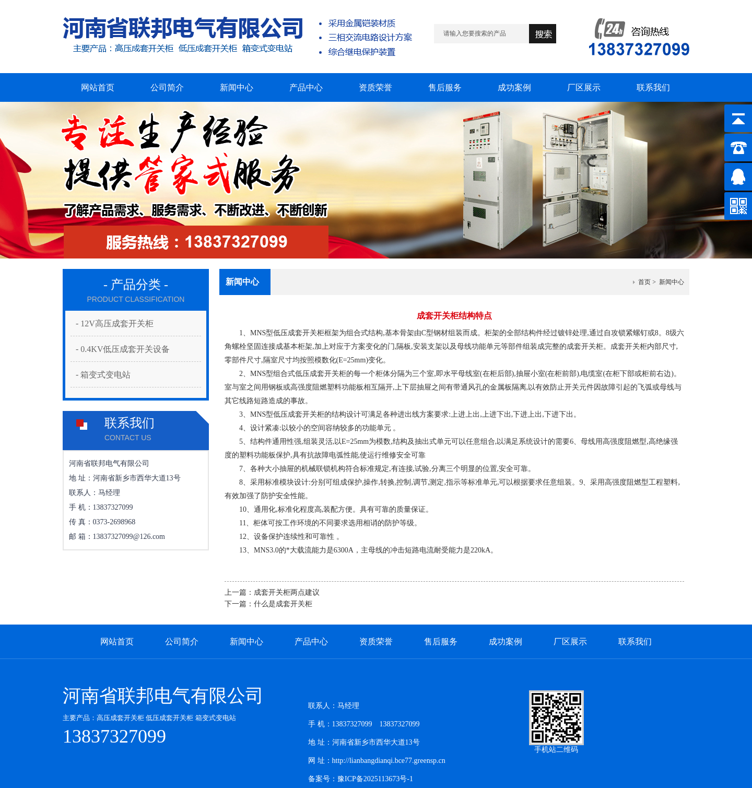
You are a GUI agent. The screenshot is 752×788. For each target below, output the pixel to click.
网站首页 (117, 641)
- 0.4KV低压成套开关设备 (123, 349)
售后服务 (440, 641)
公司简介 (181, 641)
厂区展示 (570, 641)
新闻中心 (246, 641)
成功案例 (505, 641)
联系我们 (635, 641)
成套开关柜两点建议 (287, 592)
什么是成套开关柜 (283, 604)
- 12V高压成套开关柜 (115, 323)
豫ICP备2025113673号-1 (375, 779)
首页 (644, 282)
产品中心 (311, 641)
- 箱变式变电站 (103, 374)
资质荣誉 (376, 641)
